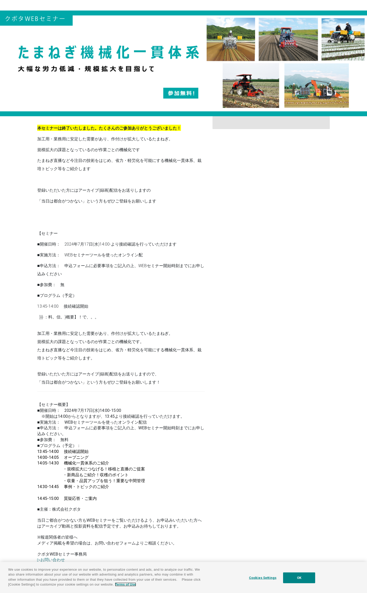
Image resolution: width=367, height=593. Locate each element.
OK (299, 578)
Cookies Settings (262, 578)
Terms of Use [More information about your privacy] (125, 584)
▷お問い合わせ (51, 559)
